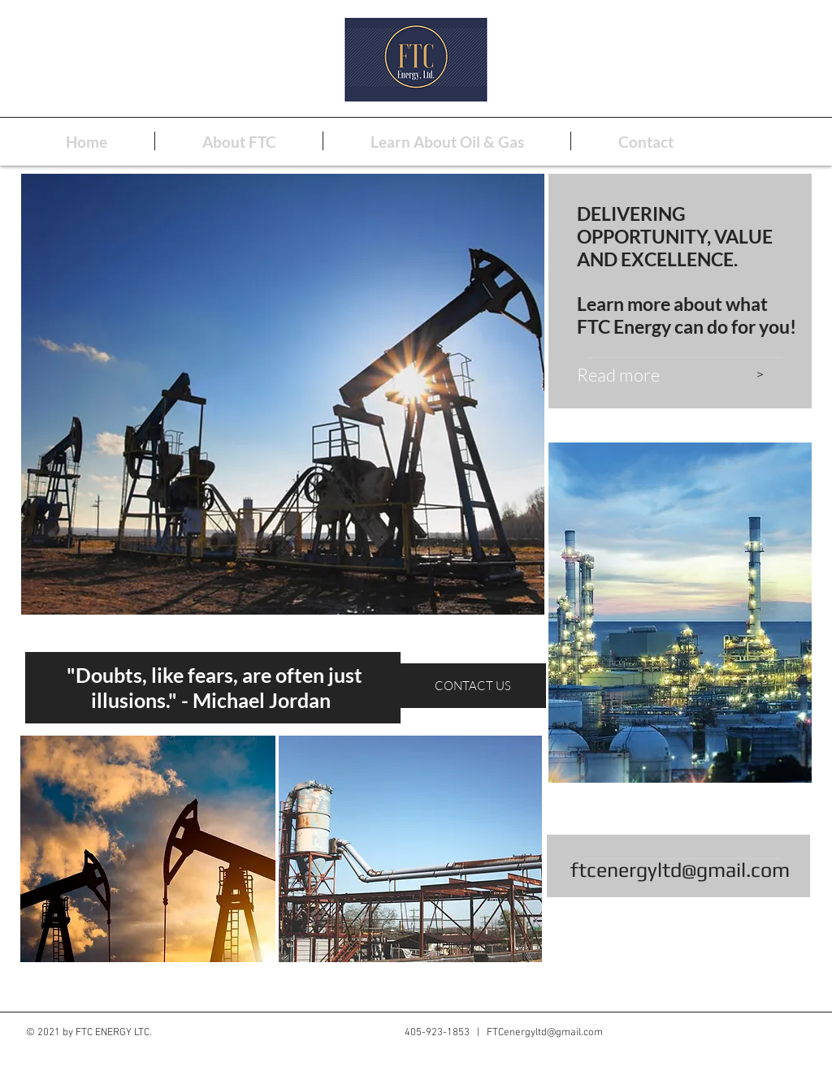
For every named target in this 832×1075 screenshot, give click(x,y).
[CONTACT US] (474, 685)
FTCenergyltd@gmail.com (545, 1032)
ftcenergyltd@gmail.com (680, 870)
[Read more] (651, 375)
